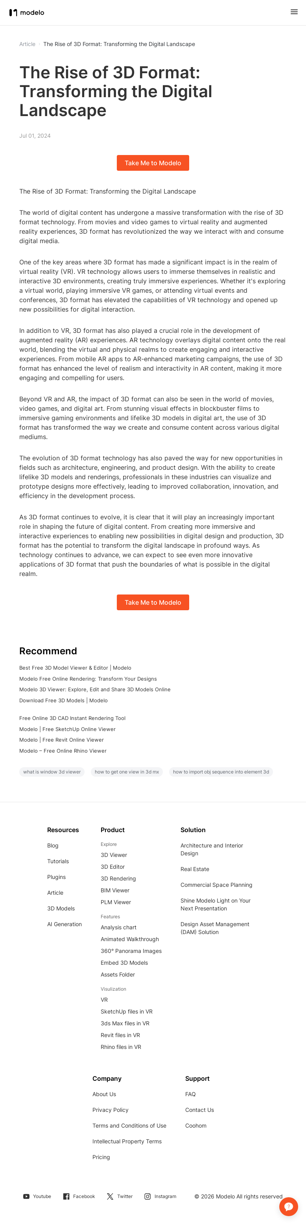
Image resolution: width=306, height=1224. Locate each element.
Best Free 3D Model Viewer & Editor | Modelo (75, 668)
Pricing (101, 1157)
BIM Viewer (115, 890)
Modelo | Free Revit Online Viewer (61, 740)
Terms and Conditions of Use (129, 1125)
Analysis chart (118, 927)
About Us (104, 1094)
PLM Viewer (116, 902)
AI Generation (64, 924)
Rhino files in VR (121, 1046)
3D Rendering (118, 878)
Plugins (56, 876)
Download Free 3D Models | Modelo (63, 700)
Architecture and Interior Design (212, 849)
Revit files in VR (120, 1035)
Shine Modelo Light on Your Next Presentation (216, 904)
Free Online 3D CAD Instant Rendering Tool (72, 718)
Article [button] (27, 44)
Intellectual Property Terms (127, 1141)
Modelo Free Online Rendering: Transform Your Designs (88, 679)
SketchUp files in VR (127, 1011)
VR (104, 999)
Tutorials (58, 861)
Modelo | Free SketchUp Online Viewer (67, 729)
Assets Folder (118, 974)
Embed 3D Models (124, 962)
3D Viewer (114, 854)
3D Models (61, 908)
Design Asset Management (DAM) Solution (215, 928)
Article (55, 892)
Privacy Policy (110, 1109)
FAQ (190, 1094)
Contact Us (199, 1109)
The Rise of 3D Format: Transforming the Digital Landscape (119, 44)
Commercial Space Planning (217, 884)
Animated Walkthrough (130, 939)
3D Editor (113, 866)
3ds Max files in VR (125, 1023)
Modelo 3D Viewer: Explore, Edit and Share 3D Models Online (95, 689)
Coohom (195, 1125)
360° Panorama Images (131, 950)
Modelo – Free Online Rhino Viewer (63, 751)
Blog (53, 845)
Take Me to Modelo (153, 163)
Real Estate (195, 869)
